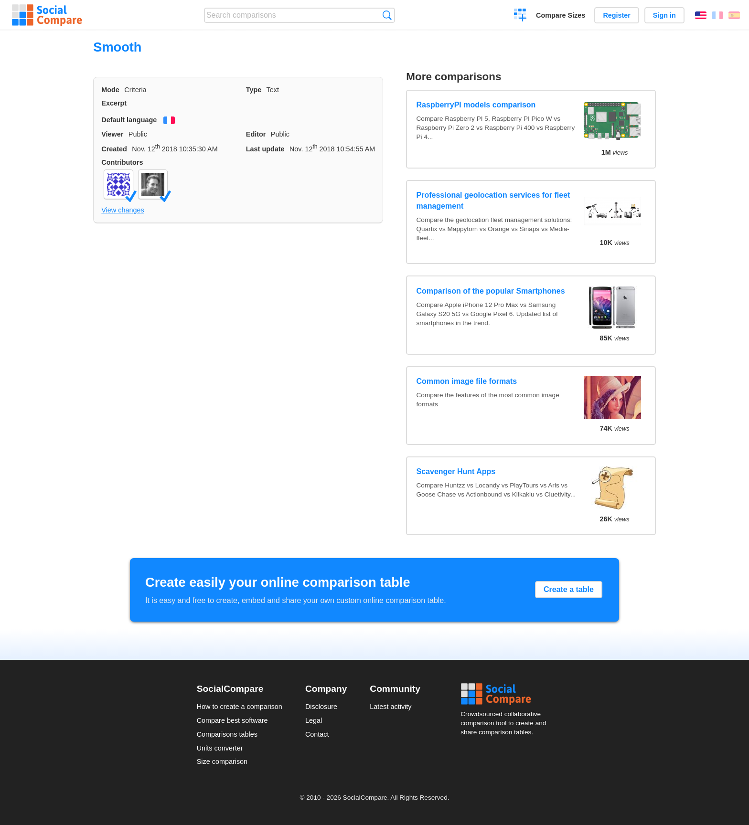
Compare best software (232, 720)
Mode (110, 90)
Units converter (220, 748)
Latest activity (390, 706)
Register (617, 15)
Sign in (664, 15)
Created (114, 149)
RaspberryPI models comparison (476, 105)
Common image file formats (467, 381)
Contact (317, 734)
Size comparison (222, 761)
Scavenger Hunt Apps (456, 471)
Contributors (122, 162)
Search (387, 15)
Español (734, 15)
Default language (129, 120)
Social (506, 694)
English (700, 15)
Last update (265, 149)
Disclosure (321, 706)
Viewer (112, 134)
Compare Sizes (560, 15)
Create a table (569, 589)
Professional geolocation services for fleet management (493, 200)
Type (254, 90)
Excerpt (114, 103)
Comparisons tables (227, 734)
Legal (313, 720)
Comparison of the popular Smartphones (491, 291)
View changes (122, 210)
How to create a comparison (239, 706)
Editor (256, 134)
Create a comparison (520, 16)
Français (717, 15)
